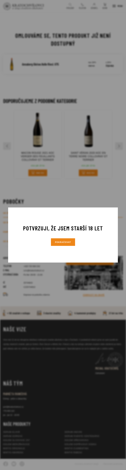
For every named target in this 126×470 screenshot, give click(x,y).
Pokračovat (63, 242)
